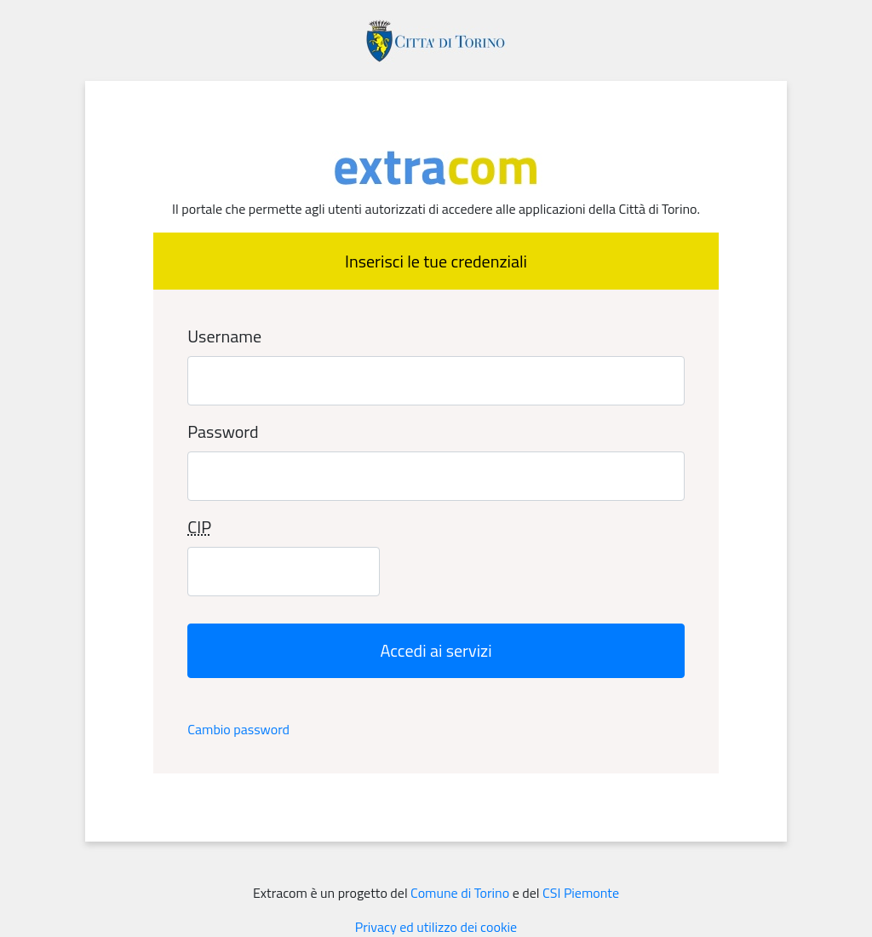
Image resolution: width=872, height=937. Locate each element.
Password (222, 432)
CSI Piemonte (580, 892)
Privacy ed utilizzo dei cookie (436, 927)
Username (224, 336)
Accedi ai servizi (435, 650)
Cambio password (238, 729)
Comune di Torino (459, 892)
